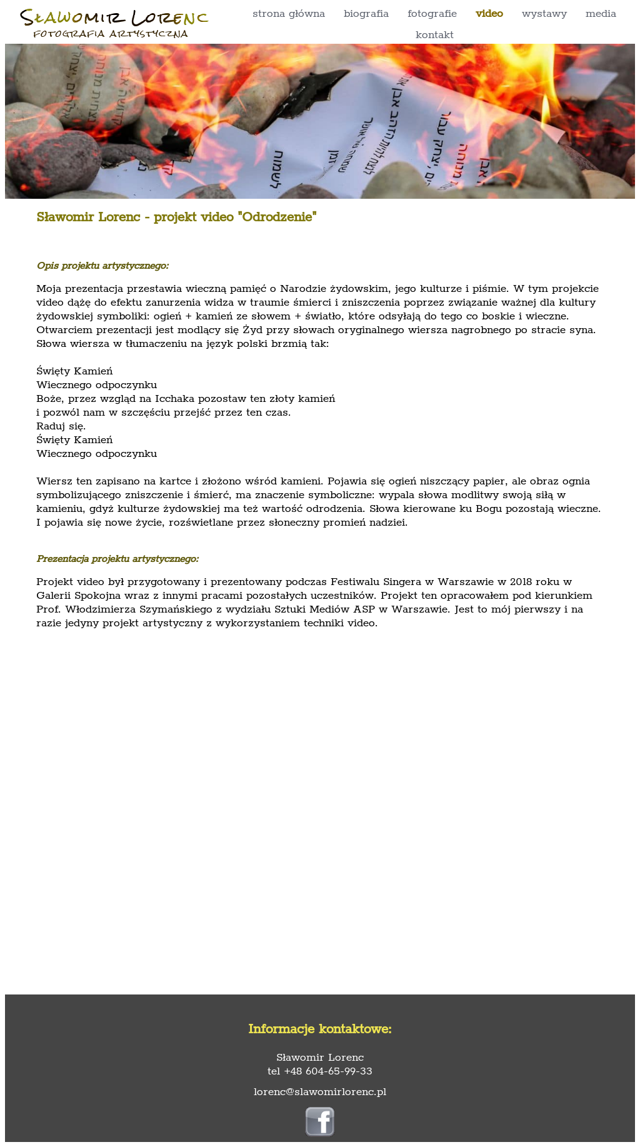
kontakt (435, 35)
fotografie (432, 14)
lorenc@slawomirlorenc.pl (320, 1092)
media (601, 14)
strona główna (288, 14)
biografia (366, 14)
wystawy (544, 14)
